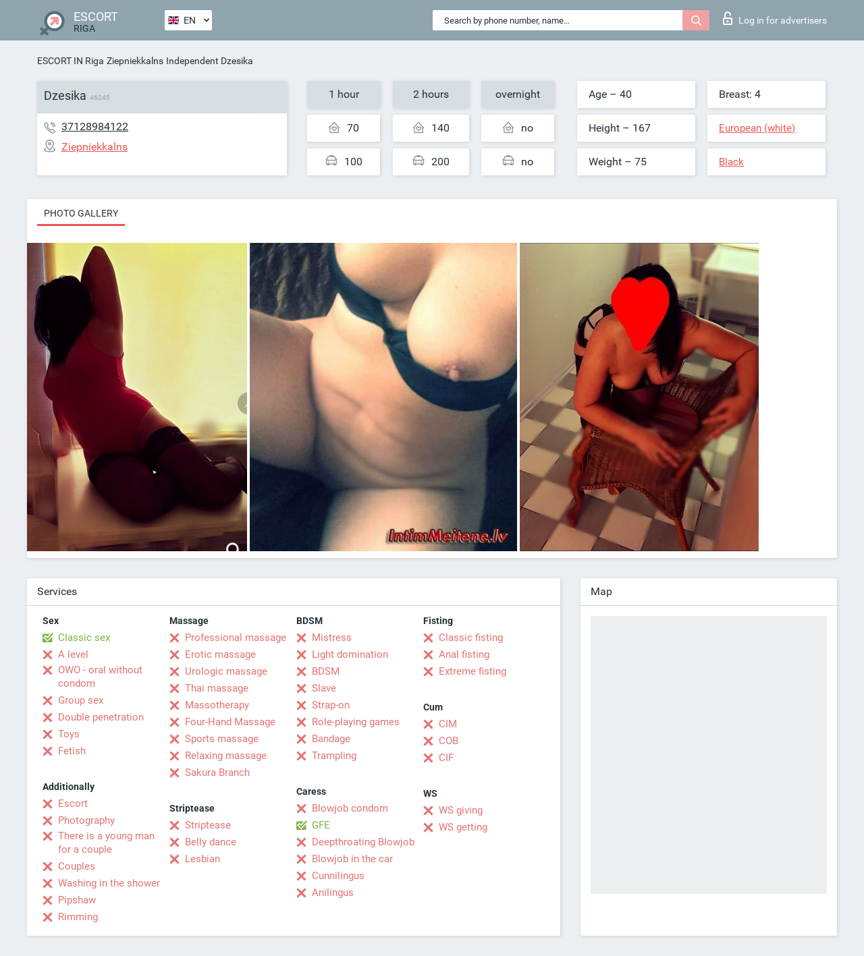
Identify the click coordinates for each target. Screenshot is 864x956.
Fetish (72, 751)
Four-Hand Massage (230, 722)
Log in (775, 18)
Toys (69, 734)
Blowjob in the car (352, 859)
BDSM (326, 671)
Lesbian (202, 859)
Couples (76, 866)
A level (73, 654)
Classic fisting (471, 637)
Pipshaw (77, 900)
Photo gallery (81, 213)
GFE (321, 825)
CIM (448, 724)
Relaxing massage (226, 756)
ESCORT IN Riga (70, 60)
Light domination (350, 654)
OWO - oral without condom (100, 677)
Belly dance (210, 842)
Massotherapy (217, 705)
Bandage (331, 739)
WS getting (463, 827)
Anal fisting (464, 654)
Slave (324, 688)
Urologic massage (226, 671)
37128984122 (94, 126)
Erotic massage (220, 654)
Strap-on (331, 705)
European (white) (757, 128)
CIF (446, 758)
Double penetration (101, 717)
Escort (73, 803)
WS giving (461, 810)
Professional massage (235, 637)
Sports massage (222, 739)
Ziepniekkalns (135, 60)
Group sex (80, 700)
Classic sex (84, 637)
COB (448, 741)
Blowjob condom (350, 808)
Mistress (332, 637)
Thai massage (216, 688)
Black (731, 162)
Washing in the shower (109, 883)
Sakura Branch (217, 772)
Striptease (208, 825)
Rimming (78, 917)
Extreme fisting (472, 671)
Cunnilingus (338, 876)
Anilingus (333, 893)
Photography (86, 820)
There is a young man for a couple (106, 842)
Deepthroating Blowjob (363, 842)
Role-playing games (356, 722)
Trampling (334, 756)
